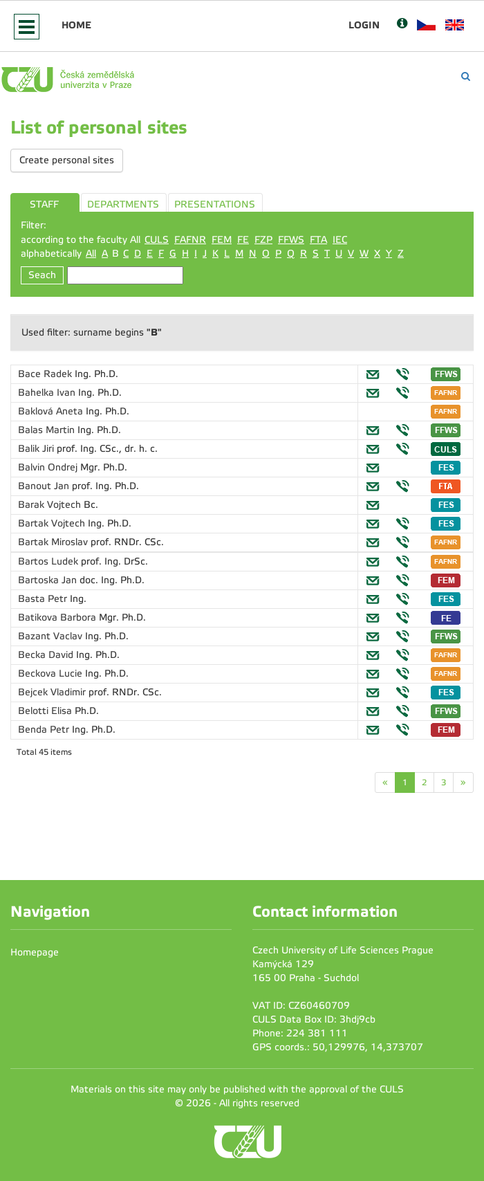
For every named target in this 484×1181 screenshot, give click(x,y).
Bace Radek (46, 374)
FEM (222, 240)
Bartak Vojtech (53, 523)
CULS (157, 240)
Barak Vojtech (51, 505)
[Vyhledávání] (465, 76)
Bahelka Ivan (48, 392)
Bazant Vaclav (51, 636)
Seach (42, 275)
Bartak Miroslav (54, 542)
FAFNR (190, 240)
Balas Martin (47, 430)
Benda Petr (45, 729)
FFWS (291, 240)
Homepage (34, 952)
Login (364, 24)
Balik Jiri (37, 448)
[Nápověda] (402, 24)
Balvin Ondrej (49, 467)
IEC (340, 240)
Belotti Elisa (46, 711)
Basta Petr (44, 599)
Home (76, 24)
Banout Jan (45, 486)
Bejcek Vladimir (53, 692)
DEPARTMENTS (123, 204)
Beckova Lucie (51, 673)
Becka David (47, 655)
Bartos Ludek (49, 561)
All (91, 253)
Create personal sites (66, 160)
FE (243, 240)
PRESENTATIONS (214, 204)
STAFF (44, 204)
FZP (263, 240)
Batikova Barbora (58, 617)
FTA (318, 240)
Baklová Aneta (52, 411)
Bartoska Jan (49, 580)
